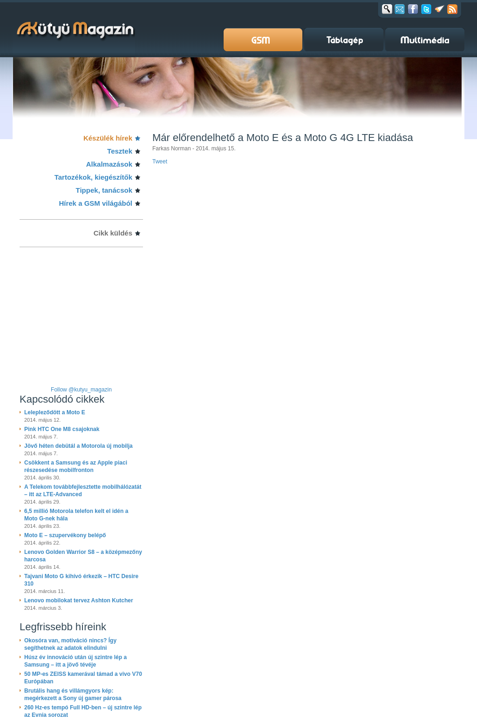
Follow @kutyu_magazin (81, 389)
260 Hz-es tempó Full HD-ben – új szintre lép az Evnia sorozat (83, 711)
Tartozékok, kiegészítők (93, 177)
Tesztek (119, 151)
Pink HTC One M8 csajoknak (61, 429)
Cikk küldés (113, 233)
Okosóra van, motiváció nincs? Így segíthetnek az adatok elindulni (70, 644)
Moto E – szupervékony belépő (65, 535)
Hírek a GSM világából (95, 203)
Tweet (159, 161)
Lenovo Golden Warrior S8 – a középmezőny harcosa (83, 556)
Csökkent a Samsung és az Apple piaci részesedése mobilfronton (75, 466)
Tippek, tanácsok (104, 190)
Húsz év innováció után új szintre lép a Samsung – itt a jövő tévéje (75, 661)
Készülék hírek (107, 138)
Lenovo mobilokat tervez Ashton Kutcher (78, 600)
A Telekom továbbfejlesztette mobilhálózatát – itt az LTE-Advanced (82, 491)
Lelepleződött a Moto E (54, 412)
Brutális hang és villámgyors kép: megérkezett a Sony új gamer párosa (73, 694)
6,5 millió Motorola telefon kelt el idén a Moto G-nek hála (76, 515)
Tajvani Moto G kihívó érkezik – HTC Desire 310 (81, 580)
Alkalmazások (109, 164)
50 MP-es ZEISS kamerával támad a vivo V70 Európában (83, 678)
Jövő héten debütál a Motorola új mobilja (78, 446)
